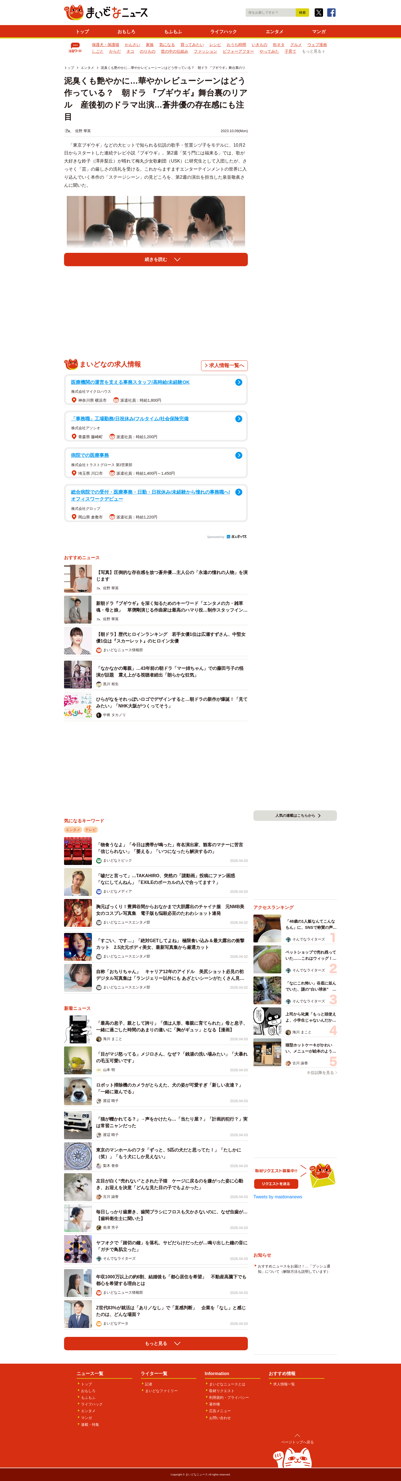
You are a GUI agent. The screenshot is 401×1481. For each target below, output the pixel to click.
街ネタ (279, 45)
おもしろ (126, 31)
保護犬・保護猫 (105, 45)
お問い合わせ (220, 1418)
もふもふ (173, 31)
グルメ (296, 45)
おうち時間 (236, 45)
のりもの (147, 51)
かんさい (132, 45)
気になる (167, 45)
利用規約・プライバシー (229, 1397)
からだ (115, 51)
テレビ (90, 830)
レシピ (215, 45)
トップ (82, 31)
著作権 (214, 1404)
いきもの (259, 45)
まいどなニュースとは (227, 1384)
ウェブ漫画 (317, 45)
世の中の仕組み (174, 51)
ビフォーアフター (238, 51)
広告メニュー (220, 1411)
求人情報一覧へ (226, 365)
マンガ (319, 31)
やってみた (269, 51)
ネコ (130, 51)
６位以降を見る (320, 1073)
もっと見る (311, 51)
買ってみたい (192, 45)
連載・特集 (90, 1424)
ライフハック (223, 31)
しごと (98, 51)
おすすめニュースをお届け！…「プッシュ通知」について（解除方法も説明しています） (294, 1269)
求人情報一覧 (284, 1384)
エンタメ (274, 31)
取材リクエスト (221, 1391)
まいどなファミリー (161, 1391)
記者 (148, 1384)
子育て (290, 51)
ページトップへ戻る (297, 1442)
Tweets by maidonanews (277, 1196)
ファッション (205, 51)
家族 (150, 45)
